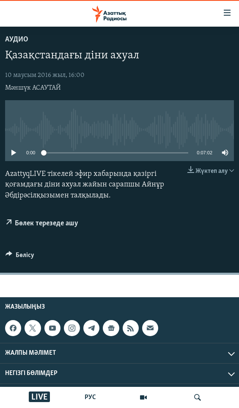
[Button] (19, 257)
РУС (90, 397)
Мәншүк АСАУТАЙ (33, 88)
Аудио (16, 40)
